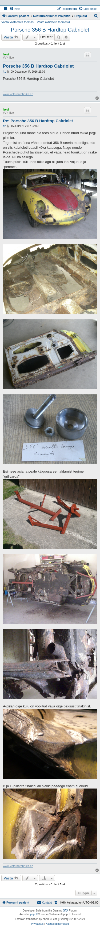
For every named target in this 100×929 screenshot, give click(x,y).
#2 (4, 126)
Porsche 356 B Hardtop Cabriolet (50, 30)
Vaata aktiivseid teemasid (53, 22)
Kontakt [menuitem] (44, 902)
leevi (6, 54)
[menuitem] (15, 9)
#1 (4, 71)
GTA (65, 910)
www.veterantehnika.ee (18, 94)
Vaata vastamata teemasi (17, 22)
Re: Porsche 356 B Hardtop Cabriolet (38, 120)
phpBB (34, 914)
